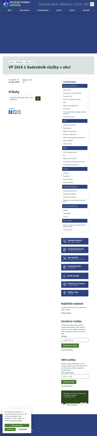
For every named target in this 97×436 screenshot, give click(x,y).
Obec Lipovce (17, 391)
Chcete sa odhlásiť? (67, 309)
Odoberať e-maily (70, 305)
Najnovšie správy (72, 364)
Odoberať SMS (68, 341)
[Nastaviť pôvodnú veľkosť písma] (77, 4)
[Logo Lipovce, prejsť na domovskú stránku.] (16, 4)
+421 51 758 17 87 (88, 430)
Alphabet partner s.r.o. (26, 389)
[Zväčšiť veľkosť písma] (80, 4)
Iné (24, 41)
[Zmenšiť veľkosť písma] (75, 4)
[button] (81, 363)
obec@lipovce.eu (88, 432)
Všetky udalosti (66, 272)
